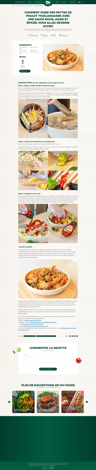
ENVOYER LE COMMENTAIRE (48, 369)
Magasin (73, 2)
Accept (44, 468)
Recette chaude (29, 5)
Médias (57, 2)
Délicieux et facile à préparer (20, 5)
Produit (29, 2)
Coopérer (64, 2)
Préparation (25, 71)
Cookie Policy (52, 465)
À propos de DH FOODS (20, 2)
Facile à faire (37, 2)
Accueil (13, 5)
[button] (9, 402)
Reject (51, 468)
